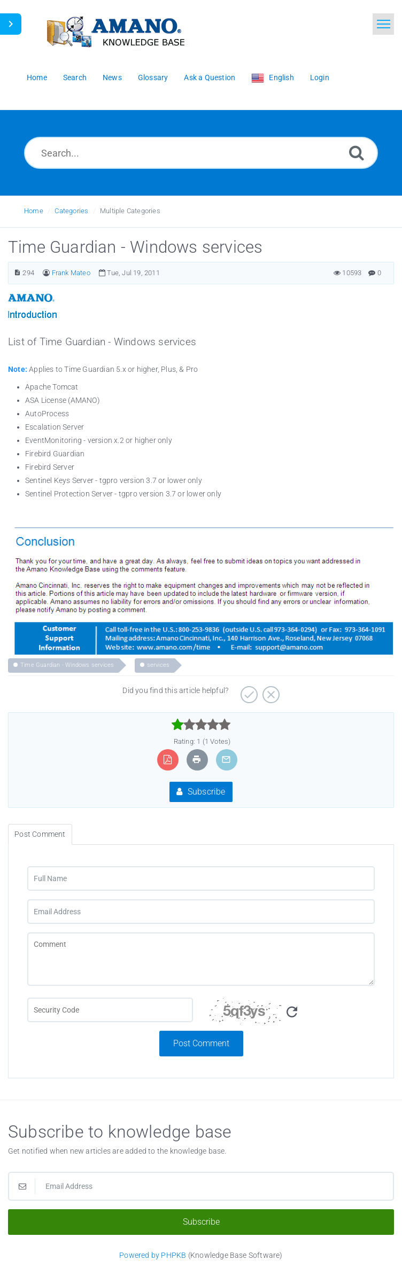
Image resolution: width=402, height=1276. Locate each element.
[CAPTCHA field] (110, 1010)
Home (33, 211)
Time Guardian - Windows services (67, 665)
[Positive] (248, 691)
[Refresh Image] (292, 1012)
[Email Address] (201, 911)
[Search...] (201, 153)
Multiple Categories (130, 211)
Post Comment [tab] (39, 834)
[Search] (356, 152)
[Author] (46, 272)
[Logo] (115, 30)
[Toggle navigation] (383, 24)
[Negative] (270, 691)
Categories (71, 211)
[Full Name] (201, 878)
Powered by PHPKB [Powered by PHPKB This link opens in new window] (152, 1255)
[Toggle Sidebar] (10, 24)
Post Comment (201, 1043)
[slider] (201, 724)
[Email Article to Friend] (226, 759)
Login (319, 77)
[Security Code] (292, 1014)
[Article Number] (17, 272)
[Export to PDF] (168, 759)
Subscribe (200, 792)
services (158, 665)
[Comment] (201, 959)
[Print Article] (197, 759)
